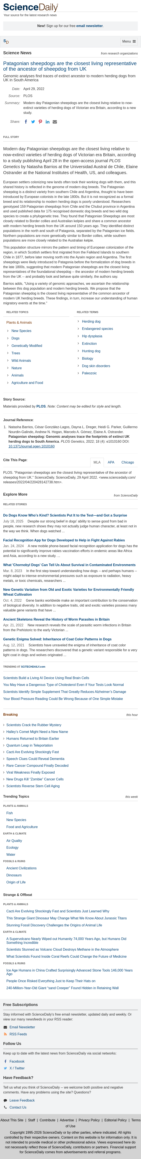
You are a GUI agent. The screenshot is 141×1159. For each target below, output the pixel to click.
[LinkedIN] (47, 121)
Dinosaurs (14, 875)
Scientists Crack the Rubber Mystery (33, 725)
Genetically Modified (26, 346)
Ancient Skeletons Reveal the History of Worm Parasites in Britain (56, 619)
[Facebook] (25, 121)
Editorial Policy (115, 1120)
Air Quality (14, 841)
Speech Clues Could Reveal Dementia (35, 759)
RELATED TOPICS (17, 312)
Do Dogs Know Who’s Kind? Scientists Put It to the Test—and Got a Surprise (65, 515)
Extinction (89, 343)
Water (10, 854)
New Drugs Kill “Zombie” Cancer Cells (34, 779)
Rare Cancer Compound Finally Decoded (37, 765)
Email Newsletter (22, 1027)
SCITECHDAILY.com (33, 666)
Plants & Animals (19, 322)
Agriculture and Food (27, 383)
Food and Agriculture (22, 827)
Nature (16, 368)
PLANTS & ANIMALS (15, 805)
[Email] (54, 121)
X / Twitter (17, 1068)
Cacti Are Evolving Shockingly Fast (32, 752)
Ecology (12, 847)
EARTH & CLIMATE (14, 833)
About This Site (11, 1120)
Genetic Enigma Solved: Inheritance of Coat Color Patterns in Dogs (57, 639)
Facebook (17, 1061)
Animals (17, 375)
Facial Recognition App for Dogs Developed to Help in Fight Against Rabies (64, 540)
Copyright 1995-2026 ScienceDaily (36, 1132)
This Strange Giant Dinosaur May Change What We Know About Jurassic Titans (66, 918)
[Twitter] (33, 121)
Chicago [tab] (127, 462)
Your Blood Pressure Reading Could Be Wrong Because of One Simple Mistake (63, 699)
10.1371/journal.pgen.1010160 (31, 446)
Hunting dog (91, 351)
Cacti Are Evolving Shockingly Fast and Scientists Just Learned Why (57, 911)
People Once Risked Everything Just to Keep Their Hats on (50, 981)
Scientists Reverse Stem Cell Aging (33, 786)
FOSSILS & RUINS (14, 861)
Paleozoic (89, 373)
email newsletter (89, 26)
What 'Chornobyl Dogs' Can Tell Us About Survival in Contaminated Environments (69, 565)
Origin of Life (16, 882)
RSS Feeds (18, 1034)
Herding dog (91, 321)
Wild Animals (21, 360)
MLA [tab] (97, 462)
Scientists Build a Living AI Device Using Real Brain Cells (46, 678)
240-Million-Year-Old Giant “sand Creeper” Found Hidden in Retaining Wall (62, 988)
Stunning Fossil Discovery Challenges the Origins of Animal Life (54, 925)
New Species (21, 331)
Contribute (47, 1120)
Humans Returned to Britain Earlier (32, 738)
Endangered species (97, 329)
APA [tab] (111, 462)
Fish (9, 813)
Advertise (67, 1120)
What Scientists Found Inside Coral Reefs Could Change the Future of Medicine (66, 956)
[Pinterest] (40, 121)
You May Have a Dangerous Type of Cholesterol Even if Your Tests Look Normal (63, 685)
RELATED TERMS (87, 312)
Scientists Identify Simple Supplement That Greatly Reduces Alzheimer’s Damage (64, 692)
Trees (15, 353)
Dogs (15, 338)
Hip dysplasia (92, 336)
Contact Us (18, 1107)
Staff (31, 1120)
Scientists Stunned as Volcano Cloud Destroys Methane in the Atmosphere (62, 949)
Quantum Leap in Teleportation (29, 745)
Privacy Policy (89, 1120)
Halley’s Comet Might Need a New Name (37, 732)
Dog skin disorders (96, 366)
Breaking (10, 714)
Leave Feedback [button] (22, 1100)
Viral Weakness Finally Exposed (30, 772)
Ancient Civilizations (21, 868)
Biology (87, 358)
